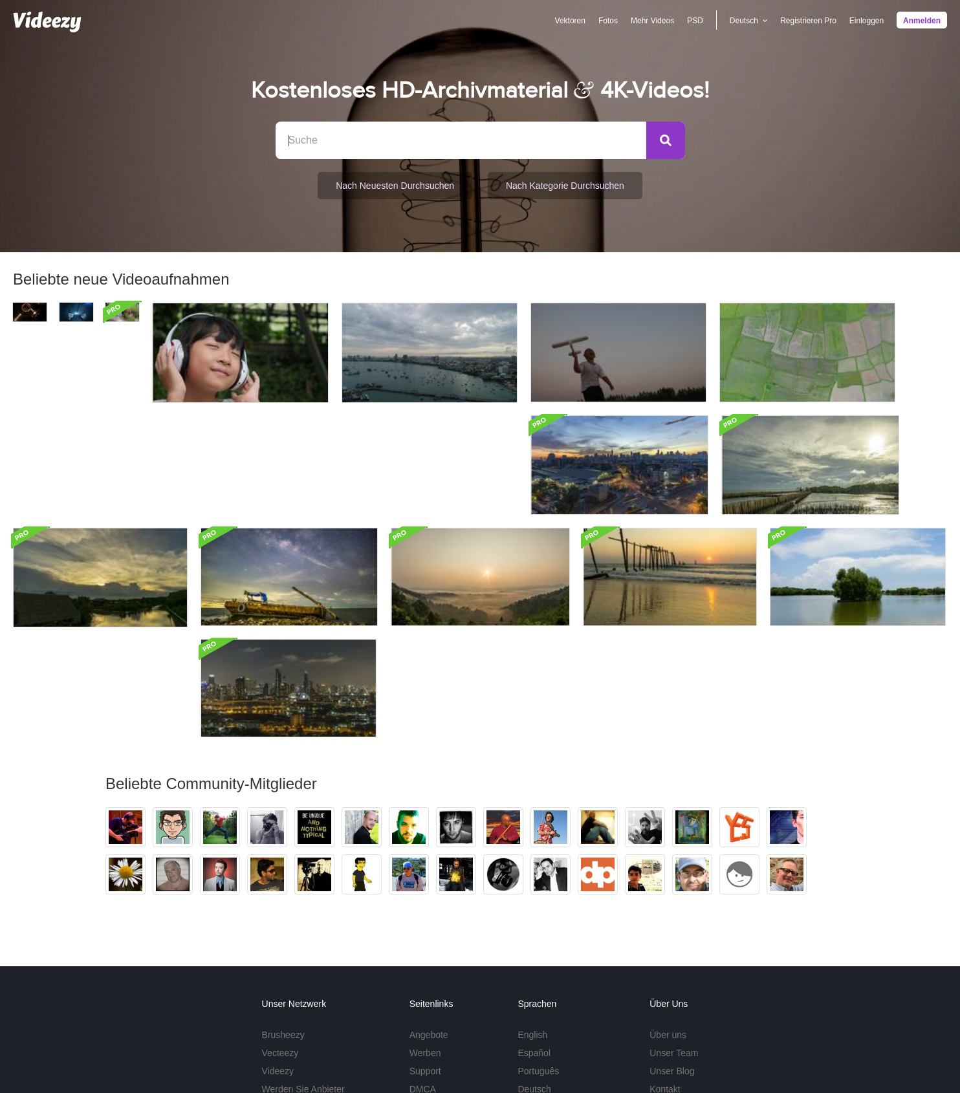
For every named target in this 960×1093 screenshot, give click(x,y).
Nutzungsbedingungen (638, 1054)
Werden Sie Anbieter (303, 978)
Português (538, 960)
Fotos (608, 20)
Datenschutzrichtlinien (732, 1054)
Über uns (667, 924)
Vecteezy (280, 942)
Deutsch (534, 978)
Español (534, 942)
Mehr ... (533, 996)
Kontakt (664, 978)
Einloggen (866, 20)
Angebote (428, 924)
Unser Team (673, 942)
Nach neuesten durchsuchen (395, 185)
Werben (425, 942)
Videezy (278, 960)
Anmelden (922, 20)
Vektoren (569, 20)
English (532, 924)
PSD (695, 20)
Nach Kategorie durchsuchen (565, 185)
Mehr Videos (652, 20)
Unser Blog (671, 960)
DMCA (422, 978)
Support (425, 960)
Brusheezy (283, 924)
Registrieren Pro (808, 20)
